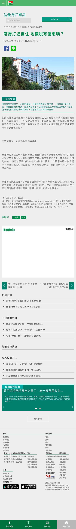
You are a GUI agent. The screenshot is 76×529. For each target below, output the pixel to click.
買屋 (47, 437)
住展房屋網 (29, 41)
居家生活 (48, 450)
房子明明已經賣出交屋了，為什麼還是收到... (33, 391)
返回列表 (38, 418)
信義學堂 (49, 470)
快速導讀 (9, 523)
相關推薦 (66, 523)
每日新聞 (6, 437)
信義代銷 (62, 457)
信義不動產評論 (16, 462)
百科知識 (30, 457)
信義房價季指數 (16, 459)
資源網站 (62, 478)
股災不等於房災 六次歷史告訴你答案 (25, 329)
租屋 (47, 448)
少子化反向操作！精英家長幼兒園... (24, 335)
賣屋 (47, 440)
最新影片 (7, 457)
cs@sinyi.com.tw (62, 485)
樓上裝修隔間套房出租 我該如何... (24, 369)
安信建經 (62, 472)
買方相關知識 (32, 459)
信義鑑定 (62, 475)
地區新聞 (6, 445)
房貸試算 (6, 473)
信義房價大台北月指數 (19, 457)
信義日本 (62, 464)
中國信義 (62, 467)
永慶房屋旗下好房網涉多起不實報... (24, 375)
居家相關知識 (32, 467)
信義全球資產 (64, 459)
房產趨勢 (6, 442)
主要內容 (28, 523)
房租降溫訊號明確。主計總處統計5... (24, 324)
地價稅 (16, 217)
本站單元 (55, 19)
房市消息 (6, 440)
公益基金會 (50, 467)
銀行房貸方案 (7, 479)
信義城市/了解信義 (52, 457)
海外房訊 (6, 450)
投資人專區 (50, 462)
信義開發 (62, 462)
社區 (47, 442)
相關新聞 (47, 523)
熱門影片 (7, 459)
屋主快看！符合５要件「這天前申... (24, 307)
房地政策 (6, 448)
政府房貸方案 (7, 476)
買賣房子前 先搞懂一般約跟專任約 (24, 363)
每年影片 (7, 462)
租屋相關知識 (32, 464)
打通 (23, 217)
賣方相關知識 (32, 462)
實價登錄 (48, 445)
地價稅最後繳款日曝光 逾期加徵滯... (24, 301)
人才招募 (49, 459)
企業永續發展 (50, 464)
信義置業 (62, 470)
